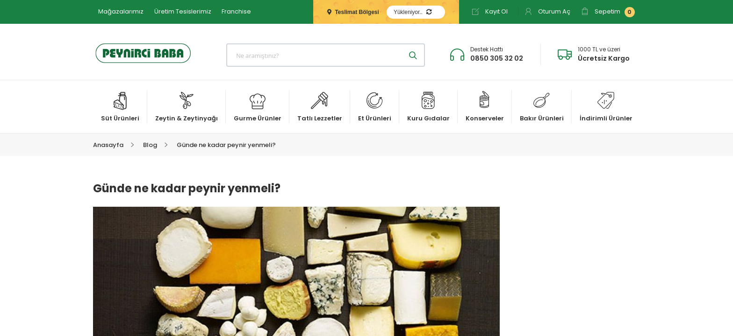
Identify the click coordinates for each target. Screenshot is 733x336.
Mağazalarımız (121, 11)
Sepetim (608, 12)
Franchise (236, 11)
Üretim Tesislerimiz (182, 11)
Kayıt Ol (490, 11)
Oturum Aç (547, 11)
